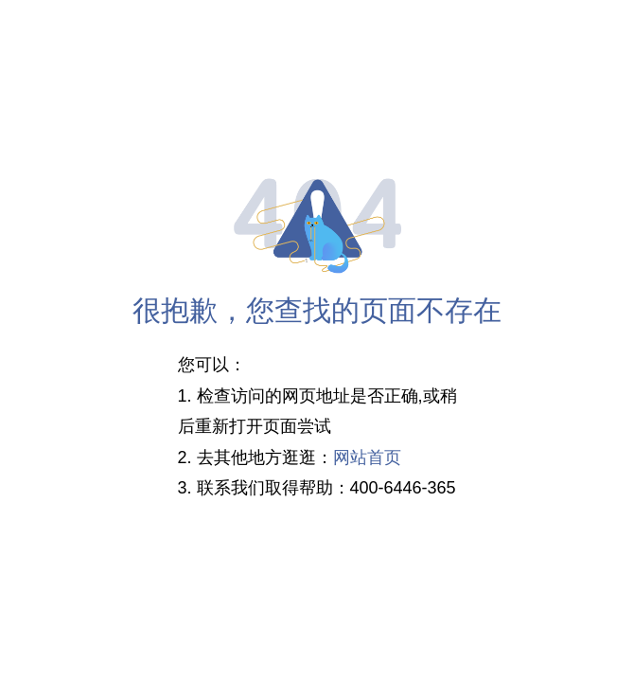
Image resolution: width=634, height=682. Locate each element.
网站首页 (367, 457)
